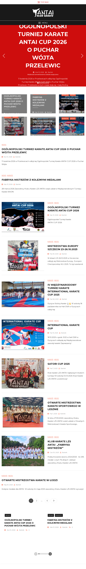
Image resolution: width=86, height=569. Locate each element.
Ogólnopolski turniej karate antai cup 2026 (70, 101)
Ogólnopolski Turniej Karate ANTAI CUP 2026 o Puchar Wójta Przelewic (13, 101)
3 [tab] (42, 83)
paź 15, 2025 (67, 132)
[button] (43, 23)
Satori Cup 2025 (59, 367)
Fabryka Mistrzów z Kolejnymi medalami (39, 101)
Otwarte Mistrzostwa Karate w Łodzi (30, 485)
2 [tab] (40, 83)
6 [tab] (48, 83)
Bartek (50, 72)
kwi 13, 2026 (39, 72)
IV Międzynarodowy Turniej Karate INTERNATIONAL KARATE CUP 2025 (42, 123)
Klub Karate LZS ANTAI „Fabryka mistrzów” (59, 449)
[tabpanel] (43, 56)
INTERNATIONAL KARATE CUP (69, 123)
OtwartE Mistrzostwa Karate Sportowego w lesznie (64, 410)
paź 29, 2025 (10, 133)
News (72, 95)
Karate (65, 95)
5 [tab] (46, 83)
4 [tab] (44, 83)
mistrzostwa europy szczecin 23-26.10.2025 (13, 123)
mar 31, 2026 (38, 112)
